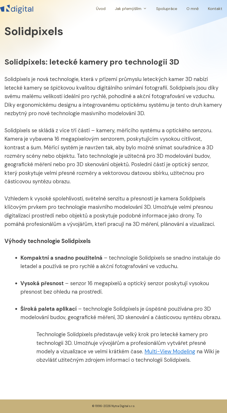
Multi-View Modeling (170, 351)
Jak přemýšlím (133, 8)
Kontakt (215, 8)
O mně (192, 8)
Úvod (101, 8)
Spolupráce (166, 8)
